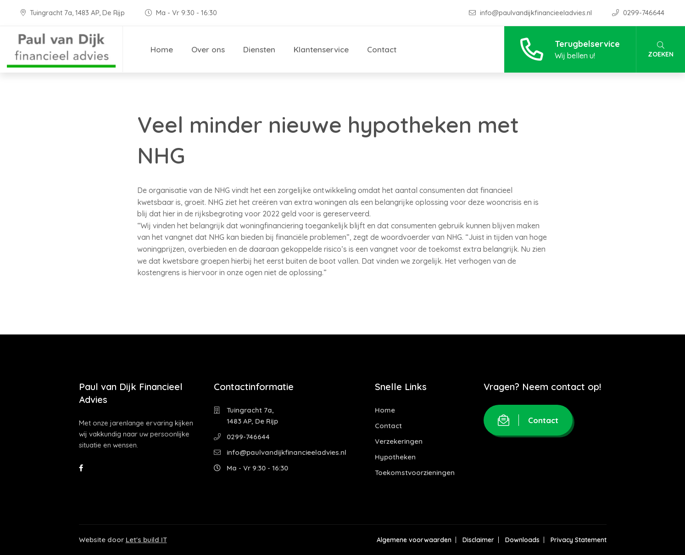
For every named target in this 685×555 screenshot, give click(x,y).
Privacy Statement (579, 540)
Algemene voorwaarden (414, 540)
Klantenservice (321, 49)
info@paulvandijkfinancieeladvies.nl (531, 12)
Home (161, 49)
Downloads (522, 540)
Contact (381, 49)
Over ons (208, 49)
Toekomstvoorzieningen (415, 472)
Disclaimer (478, 540)
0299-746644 (638, 12)
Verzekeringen (399, 441)
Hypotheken (395, 457)
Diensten (259, 49)
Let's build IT (146, 539)
